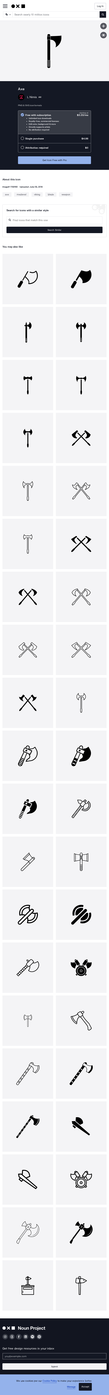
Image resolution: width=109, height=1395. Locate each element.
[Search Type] (7, 14)
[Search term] (56, 14)
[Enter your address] (54, 1356)
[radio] (54, 122)
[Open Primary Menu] (5, 6)
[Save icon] (103, 26)
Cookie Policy (49, 1380)
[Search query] (54, 220)
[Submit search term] (103, 14)
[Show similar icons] (103, 35)
